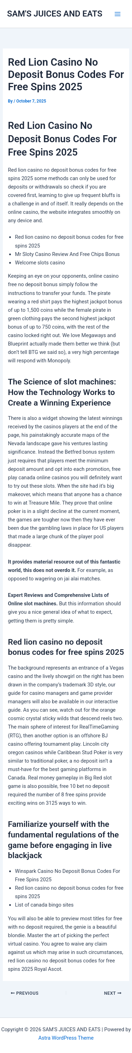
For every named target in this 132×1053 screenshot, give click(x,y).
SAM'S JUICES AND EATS (54, 14)
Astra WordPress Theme (66, 1038)
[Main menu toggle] (117, 14)
